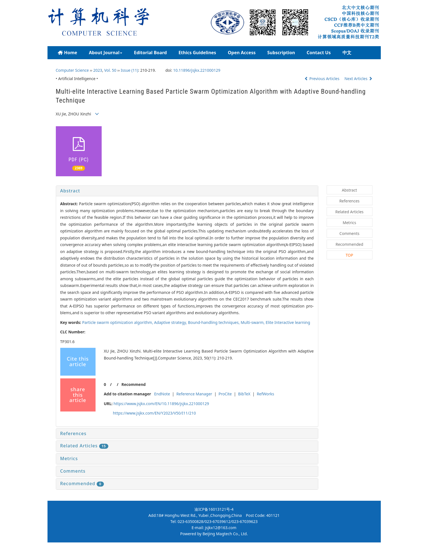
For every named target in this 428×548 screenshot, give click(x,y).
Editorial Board (150, 52)
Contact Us (319, 52)
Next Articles (358, 78)
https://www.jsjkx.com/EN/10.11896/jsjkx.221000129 (161, 403)
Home (67, 52)
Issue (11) (129, 70)
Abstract (70, 191)
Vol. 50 (110, 70)
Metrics (69, 458)
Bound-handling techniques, (214, 322)
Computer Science (72, 70)
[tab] (187, 191)
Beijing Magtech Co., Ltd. (225, 533)
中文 (346, 52)
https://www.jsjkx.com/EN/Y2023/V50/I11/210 (154, 413)
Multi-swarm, (253, 322)
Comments (73, 471)
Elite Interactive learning (288, 322)
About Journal (105, 52)
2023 (97, 70)
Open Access (242, 52)
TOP (349, 255)
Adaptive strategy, (171, 322)
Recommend (133, 384)
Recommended (82, 483)
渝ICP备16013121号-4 (214, 509)
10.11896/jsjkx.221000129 (197, 70)
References (73, 433)
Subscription (281, 52)
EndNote (162, 393)
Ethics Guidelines (197, 52)
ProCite (225, 393)
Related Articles (84, 446)
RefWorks (265, 393)
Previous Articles (322, 78)
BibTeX (244, 393)
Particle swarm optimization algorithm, (118, 322)
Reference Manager (194, 393)
